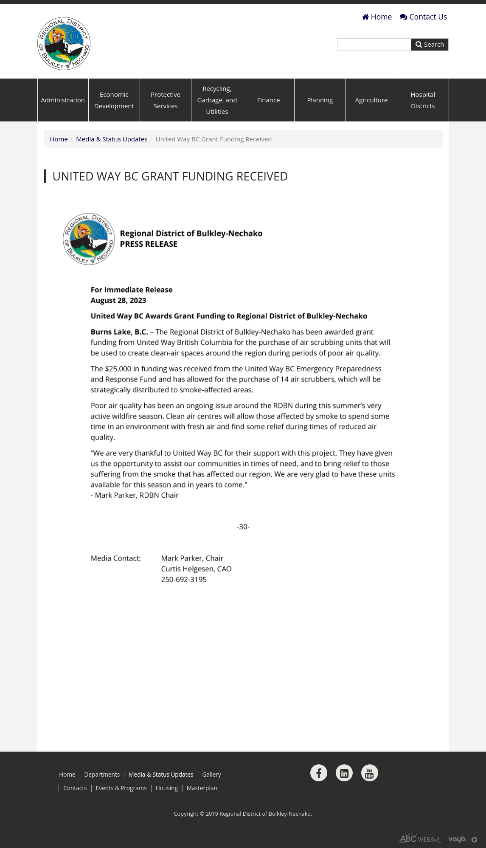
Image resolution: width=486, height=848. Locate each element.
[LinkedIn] (344, 772)
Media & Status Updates (111, 139)
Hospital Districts (423, 100)
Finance (268, 100)
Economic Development (114, 100)
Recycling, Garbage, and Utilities (217, 100)
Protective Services (165, 100)
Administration (63, 100)
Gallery (211, 774)
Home (377, 16)
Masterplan (202, 788)
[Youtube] (369, 772)
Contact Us (423, 16)
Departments (102, 774)
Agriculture (371, 100)
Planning (320, 100)
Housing (167, 788)
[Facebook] (318, 772)
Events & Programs (121, 788)
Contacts (75, 788)
